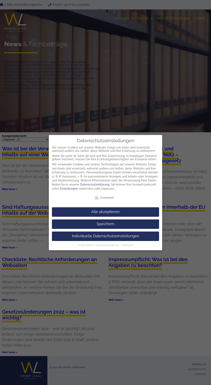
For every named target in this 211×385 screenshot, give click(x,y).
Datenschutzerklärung (95, 183)
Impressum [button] (127, 243)
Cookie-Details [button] (86, 243)
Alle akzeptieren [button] (105, 210)
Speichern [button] (105, 222)
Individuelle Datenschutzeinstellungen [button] (105, 235)
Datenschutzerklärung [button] (108, 243)
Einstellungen (69, 187)
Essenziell (104, 196)
